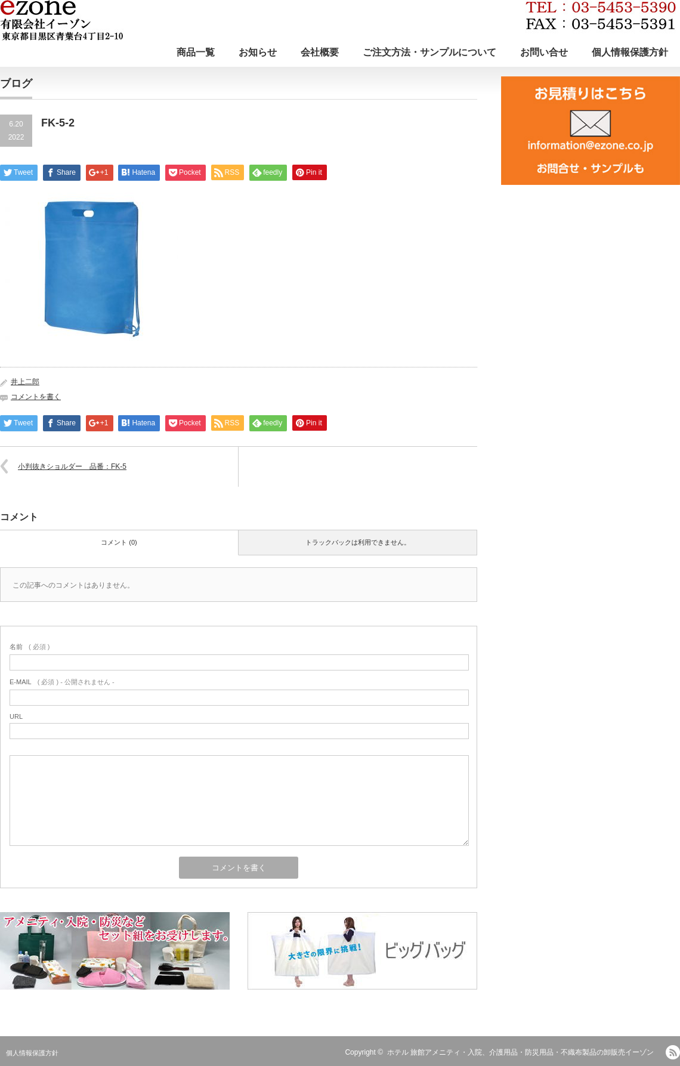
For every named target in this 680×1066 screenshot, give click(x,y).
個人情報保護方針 (630, 52)
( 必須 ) (30, 646)
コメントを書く (36, 397)
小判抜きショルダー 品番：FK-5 (72, 466)
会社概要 (320, 52)
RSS (673, 1052)
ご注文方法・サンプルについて (429, 52)
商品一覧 (196, 52)
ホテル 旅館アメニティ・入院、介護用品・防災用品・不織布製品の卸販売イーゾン (520, 1052)
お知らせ (258, 52)
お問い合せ (544, 52)
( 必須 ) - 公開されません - (62, 681)
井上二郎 (25, 382)
